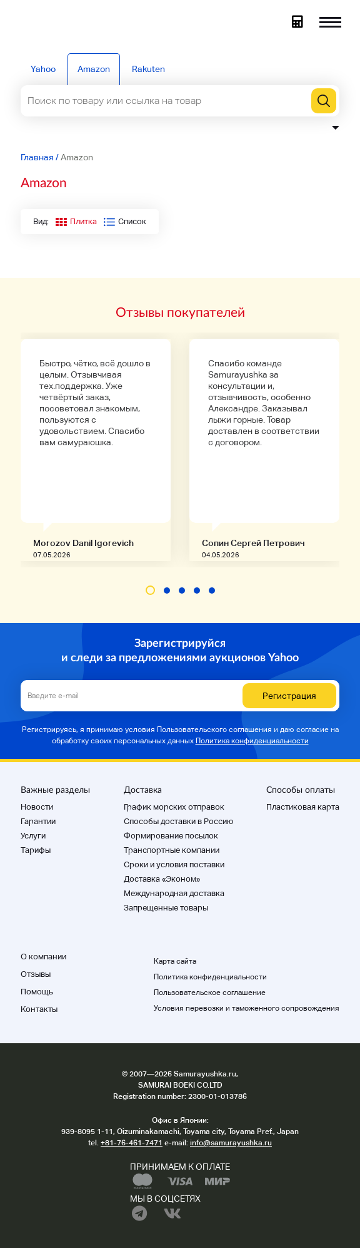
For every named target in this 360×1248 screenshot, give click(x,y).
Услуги (33, 835)
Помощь (37, 991)
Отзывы (36, 974)
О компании (43, 956)
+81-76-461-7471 (131, 1142)
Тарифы (36, 850)
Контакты (39, 1009)
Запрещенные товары (166, 907)
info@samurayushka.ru (231, 1142)
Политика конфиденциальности (252, 740)
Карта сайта (175, 961)
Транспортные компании (171, 850)
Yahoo (43, 69)
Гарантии (38, 821)
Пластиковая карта (302, 807)
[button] (150, 590)
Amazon (94, 69)
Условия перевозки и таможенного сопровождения (246, 1008)
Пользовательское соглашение (210, 992)
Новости (37, 807)
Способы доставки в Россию (178, 821)
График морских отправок (174, 807)
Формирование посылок (171, 835)
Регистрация (289, 696)
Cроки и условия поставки (174, 864)
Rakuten (148, 69)
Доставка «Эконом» (162, 879)
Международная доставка (174, 893)
